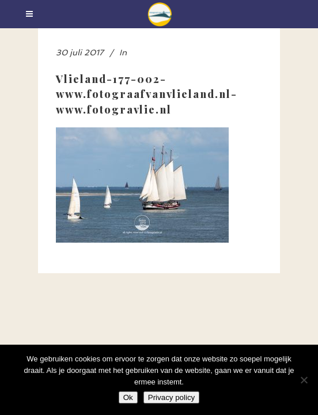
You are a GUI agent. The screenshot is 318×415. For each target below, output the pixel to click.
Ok (128, 397)
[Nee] (303, 380)
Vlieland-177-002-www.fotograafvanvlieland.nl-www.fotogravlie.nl (146, 93)
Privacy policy (171, 397)
